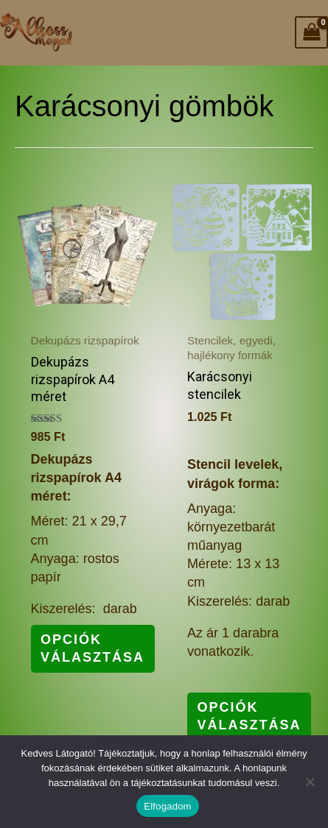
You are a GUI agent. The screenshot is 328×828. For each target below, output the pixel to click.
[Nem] (309, 781)
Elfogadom (167, 806)
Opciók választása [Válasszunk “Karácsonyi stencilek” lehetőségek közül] (249, 716)
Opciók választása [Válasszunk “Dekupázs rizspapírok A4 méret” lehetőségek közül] (92, 648)
